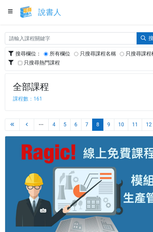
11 (135, 124)
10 (121, 124)
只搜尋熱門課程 (42, 63)
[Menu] (10, 11)
